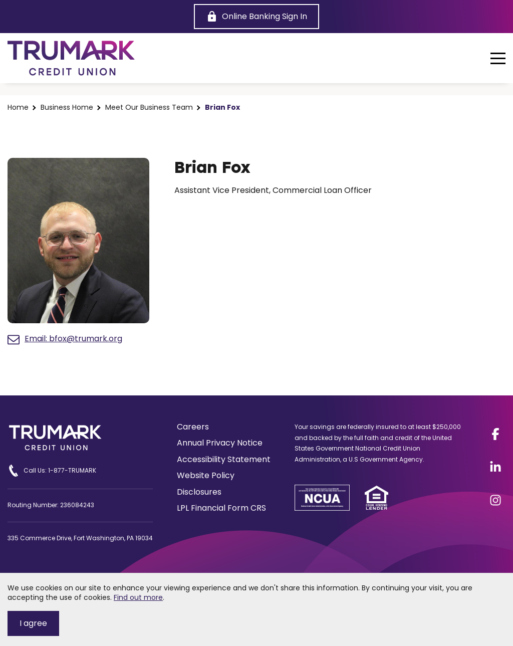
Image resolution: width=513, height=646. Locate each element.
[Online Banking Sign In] (256, 16)
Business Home (67, 107)
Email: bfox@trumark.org (65, 339)
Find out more (138, 597)
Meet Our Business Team (149, 107)
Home (18, 107)
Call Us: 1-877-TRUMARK (52, 471)
